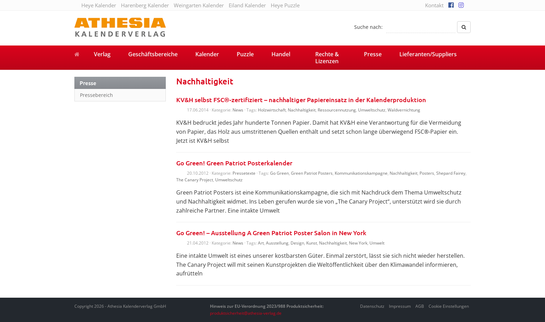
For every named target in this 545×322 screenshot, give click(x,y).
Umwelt (376, 243)
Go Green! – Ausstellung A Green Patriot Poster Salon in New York (271, 233)
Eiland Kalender (247, 5)
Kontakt (434, 5)
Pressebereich (96, 95)
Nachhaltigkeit (302, 110)
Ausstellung (277, 243)
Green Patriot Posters (312, 173)
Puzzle (245, 54)
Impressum (400, 306)
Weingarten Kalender (199, 5)
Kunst (311, 243)
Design (297, 243)
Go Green (279, 173)
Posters (427, 173)
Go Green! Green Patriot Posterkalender (234, 163)
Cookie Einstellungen (449, 306)
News (238, 110)
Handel (280, 54)
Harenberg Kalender (145, 5)
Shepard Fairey (450, 173)
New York (358, 243)
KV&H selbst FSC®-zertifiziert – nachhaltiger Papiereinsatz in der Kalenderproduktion (301, 100)
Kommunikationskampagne (361, 173)
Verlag (102, 54)
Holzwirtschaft (272, 110)
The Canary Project (194, 180)
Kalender (207, 54)
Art (261, 243)
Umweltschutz (371, 110)
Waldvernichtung (404, 110)
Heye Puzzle (285, 5)
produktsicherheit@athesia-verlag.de (246, 313)
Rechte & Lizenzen (327, 57)
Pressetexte (244, 173)
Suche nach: (368, 27)
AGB (419, 306)
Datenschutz (372, 306)
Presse (373, 54)
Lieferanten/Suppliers (428, 54)
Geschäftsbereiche (153, 54)
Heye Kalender (98, 5)
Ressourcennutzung (337, 110)
